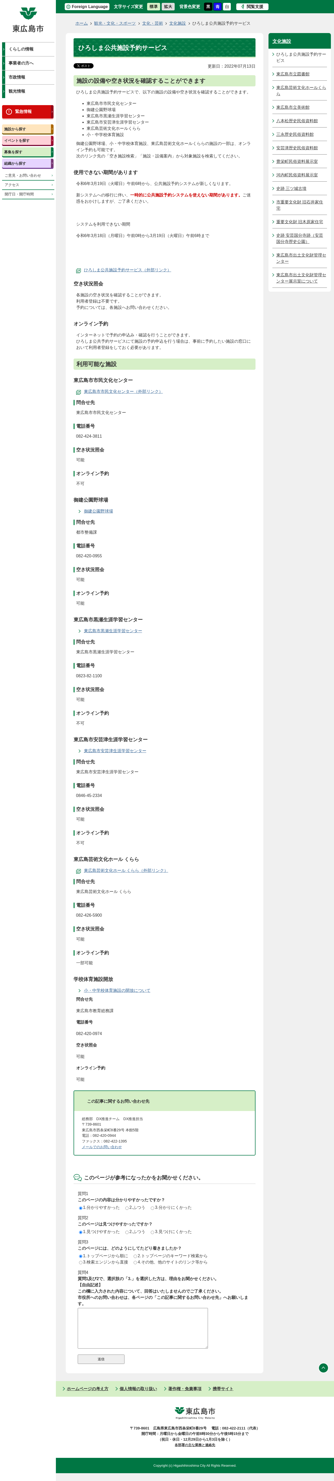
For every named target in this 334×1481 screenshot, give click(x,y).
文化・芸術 (152, 23)
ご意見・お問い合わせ (23, 175)
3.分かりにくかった (171, 1207)
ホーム (81, 23)
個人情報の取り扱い (138, 1396)
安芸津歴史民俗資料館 (297, 148)
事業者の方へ (21, 63)
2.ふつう (135, 1207)
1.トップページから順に (103, 1256)
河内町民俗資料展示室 (297, 175)
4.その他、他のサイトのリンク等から (171, 1262)
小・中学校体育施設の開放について (117, 990)
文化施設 (177, 23)
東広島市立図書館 (293, 74)
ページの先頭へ (323, 1376)
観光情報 (17, 91)
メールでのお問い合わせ (102, 1147)
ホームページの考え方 (87, 1396)
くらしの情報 (21, 49)
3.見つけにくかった (171, 1231)
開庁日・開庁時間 (19, 194)
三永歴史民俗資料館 (295, 134)
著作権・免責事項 (184, 1396)
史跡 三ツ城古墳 (291, 188)
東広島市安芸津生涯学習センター (115, 751)
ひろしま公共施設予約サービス (113, 270)
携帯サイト (223, 1396)
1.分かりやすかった (99, 1207)
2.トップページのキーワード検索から (171, 1256)
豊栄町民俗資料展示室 (297, 161)
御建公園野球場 (98, 511)
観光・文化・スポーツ (115, 23)
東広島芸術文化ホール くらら (111, 870)
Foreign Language (90, 6)
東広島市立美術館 (293, 107)
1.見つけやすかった (99, 1231)
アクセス (12, 185)
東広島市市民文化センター (109, 391)
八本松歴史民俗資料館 (297, 121)
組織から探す (15, 163)
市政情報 (17, 77)
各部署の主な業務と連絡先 (195, 1453)
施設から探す (15, 129)
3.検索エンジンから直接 (103, 1262)
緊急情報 (23, 111)
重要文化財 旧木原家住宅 (299, 222)
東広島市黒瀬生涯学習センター (113, 631)
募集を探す (13, 152)
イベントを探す (17, 140)
